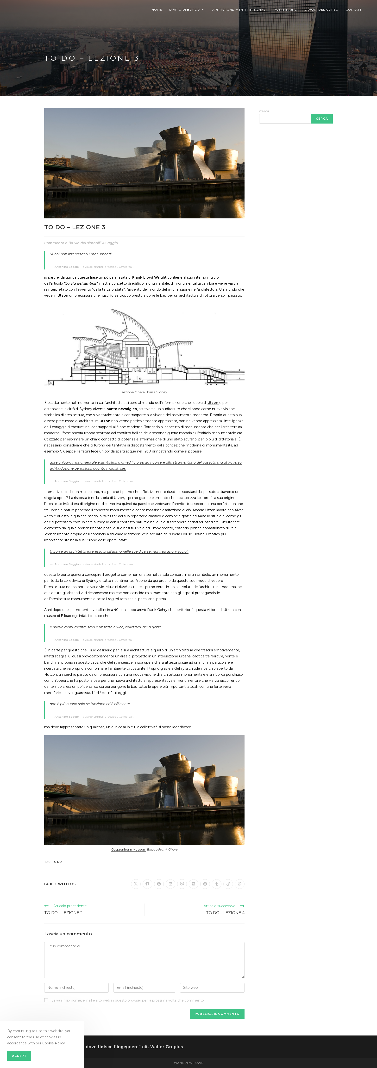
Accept (19, 1056)
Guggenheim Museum (128, 849)
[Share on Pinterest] (159, 884)
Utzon (213, 402)
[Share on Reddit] (205, 884)
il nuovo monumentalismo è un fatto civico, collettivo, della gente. (106, 627)
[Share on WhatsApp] (240, 884)
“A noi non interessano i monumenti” (81, 254)
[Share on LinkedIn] (170, 884)
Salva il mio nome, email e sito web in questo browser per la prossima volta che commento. (128, 1000)
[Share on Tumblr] (216, 884)
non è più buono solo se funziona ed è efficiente (90, 704)
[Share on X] (136, 884)
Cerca (264, 111)
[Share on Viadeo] (228, 884)
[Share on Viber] (182, 884)
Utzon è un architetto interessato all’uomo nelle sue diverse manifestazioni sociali (119, 551)
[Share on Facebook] (147, 884)
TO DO (57, 862)
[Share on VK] (193, 884)
